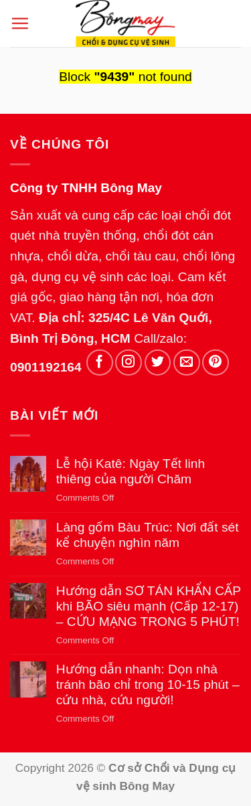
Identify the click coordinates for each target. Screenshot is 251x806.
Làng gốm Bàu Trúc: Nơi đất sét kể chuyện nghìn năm (147, 535)
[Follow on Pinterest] (215, 362)
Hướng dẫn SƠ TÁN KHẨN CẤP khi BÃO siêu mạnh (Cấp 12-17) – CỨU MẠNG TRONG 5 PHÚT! (148, 606)
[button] (19, 23)
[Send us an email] (186, 362)
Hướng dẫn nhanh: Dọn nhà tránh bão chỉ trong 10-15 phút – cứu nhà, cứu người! (148, 684)
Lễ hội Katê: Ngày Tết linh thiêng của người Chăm (130, 471)
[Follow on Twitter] (158, 362)
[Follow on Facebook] (99, 362)
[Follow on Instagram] (128, 362)
